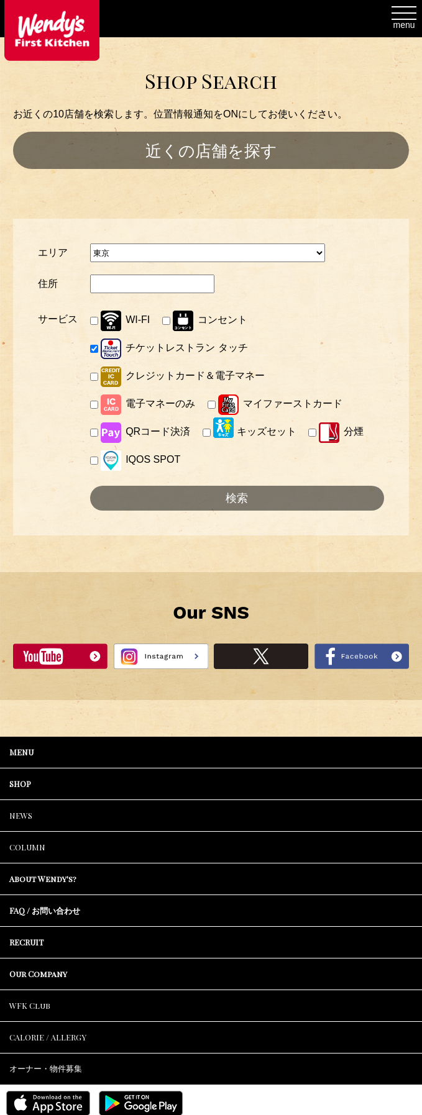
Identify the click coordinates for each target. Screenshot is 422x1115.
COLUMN (27, 847)
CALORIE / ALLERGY (47, 1037)
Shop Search (211, 80)
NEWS (20, 815)
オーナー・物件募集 (45, 1068)
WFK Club (29, 1005)
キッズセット (249, 427)
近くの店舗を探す (211, 151)
